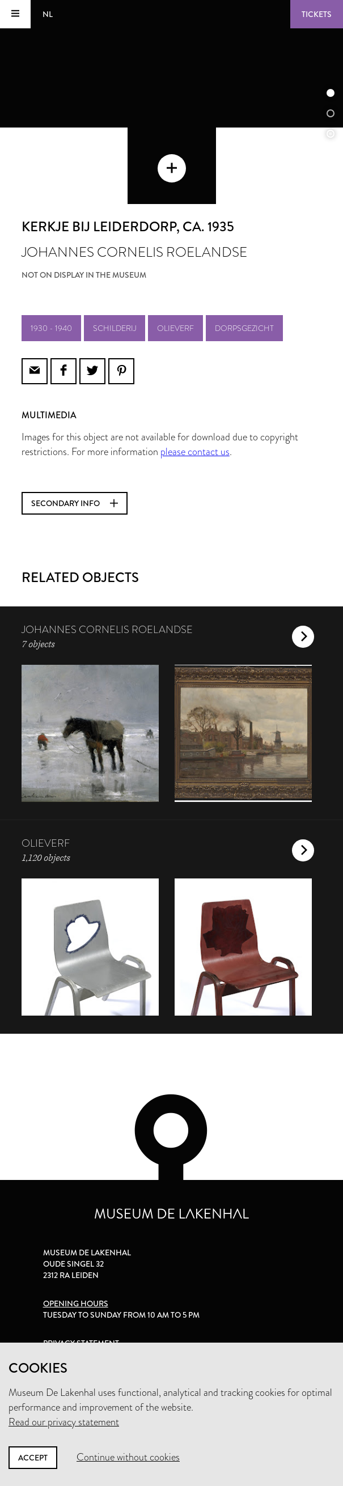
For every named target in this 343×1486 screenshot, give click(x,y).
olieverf (175, 328)
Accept (33, 1457)
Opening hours (75, 1303)
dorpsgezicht (244, 328)
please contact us (195, 451)
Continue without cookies (128, 1457)
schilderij (114, 328)
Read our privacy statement (64, 1422)
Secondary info (74, 503)
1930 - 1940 (51, 328)
